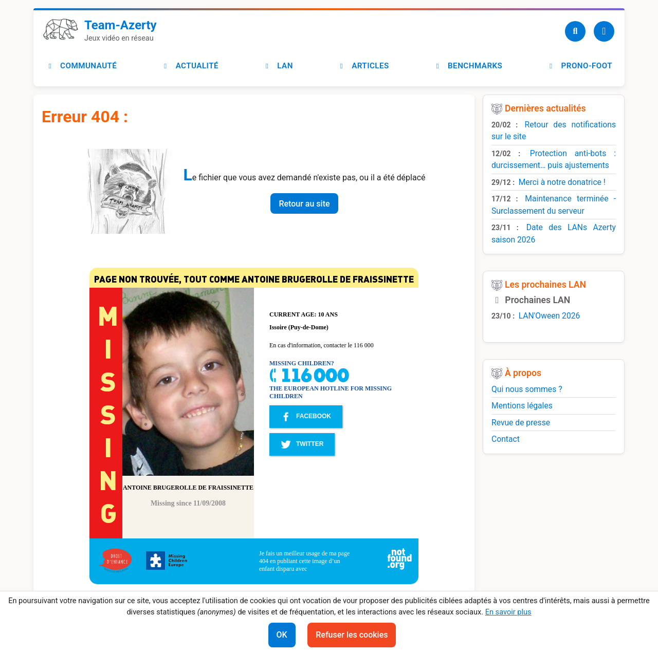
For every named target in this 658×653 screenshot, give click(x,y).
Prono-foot (579, 65)
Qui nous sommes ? (526, 389)
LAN (278, 65)
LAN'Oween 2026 (549, 316)
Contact (505, 439)
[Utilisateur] (604, 31)
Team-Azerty (120, 25)
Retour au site (304, 204)
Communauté (81, 65)
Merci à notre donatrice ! (562, 182)
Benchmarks (467, 65)
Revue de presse (520, 422)
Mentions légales (522, 406)
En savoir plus (508, 612)
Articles (363, 65)
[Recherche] (575, 31)
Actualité (189, 65)
